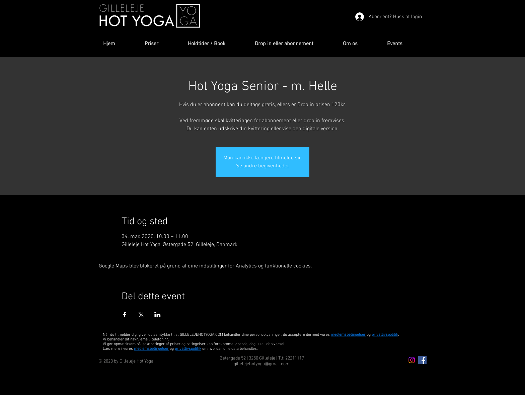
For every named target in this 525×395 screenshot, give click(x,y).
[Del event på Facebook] (125, 314)
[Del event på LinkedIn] (157, 314)
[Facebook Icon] (422, 360)
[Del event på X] (141, 314)
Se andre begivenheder (262, 166)
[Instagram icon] (411, 360)
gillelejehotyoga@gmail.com (262, 364)
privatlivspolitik (188, 348)
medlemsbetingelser (348, 334)
